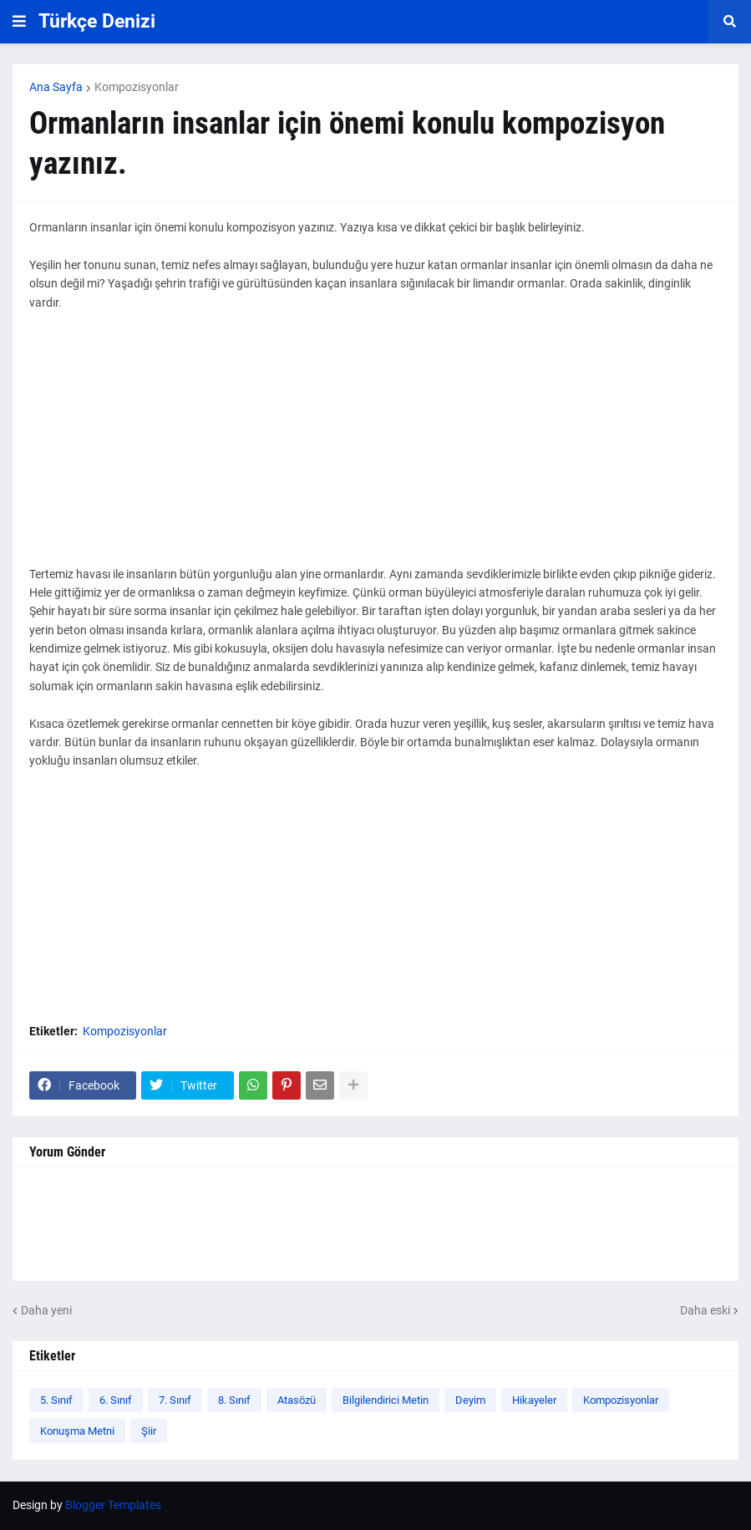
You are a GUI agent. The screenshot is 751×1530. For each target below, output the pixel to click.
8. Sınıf (234, 1400)
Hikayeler (534, 1400)
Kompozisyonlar (136, 87)
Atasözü (296, 1400)
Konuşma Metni (77, 1431)
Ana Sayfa (56, 87)
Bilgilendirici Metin (386, 1400)
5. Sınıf (56, 1400)
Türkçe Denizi (96, 21)
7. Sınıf (175, 1400)
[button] (19, 22)
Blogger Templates (113, 1505)
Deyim (470, 1400)
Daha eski (705, 1310)
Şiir (148, 1431)
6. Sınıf (115, 1400)
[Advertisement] (375, 448)
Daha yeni (46, 1310)
